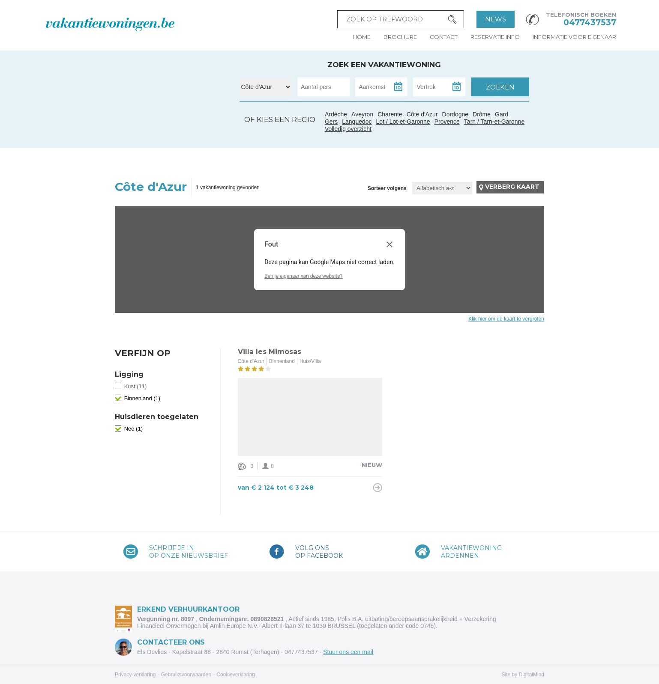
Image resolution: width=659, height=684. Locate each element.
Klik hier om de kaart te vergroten (506, 319)
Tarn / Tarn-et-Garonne (172, 132)
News (495, 19)
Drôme (482, 114)
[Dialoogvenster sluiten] (389, 244)
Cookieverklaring (235, 675)
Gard (189, 129)
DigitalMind (531, 675)
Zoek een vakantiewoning (384, 64)
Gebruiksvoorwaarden (186, 675)
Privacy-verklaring (135, 675)
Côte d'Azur (212, 133)
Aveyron (362, 114)
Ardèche (191, 119)
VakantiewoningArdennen (471, 551)
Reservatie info (495, 36)
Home (362, 36)
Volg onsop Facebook (319, 551)
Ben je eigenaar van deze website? (303, 276)
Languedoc (181, 138)
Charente (389, 114)
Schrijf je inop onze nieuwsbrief (188, 551)
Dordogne (455, 114)
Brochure (400, 36)
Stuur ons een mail (348, 651)
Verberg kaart (512, 186)
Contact (444, 36)
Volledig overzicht (348, 128)
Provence (447, 121)
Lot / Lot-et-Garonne (403, 121)
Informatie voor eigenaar (574, 36)
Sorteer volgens (387, 188)
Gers (158, 128)
